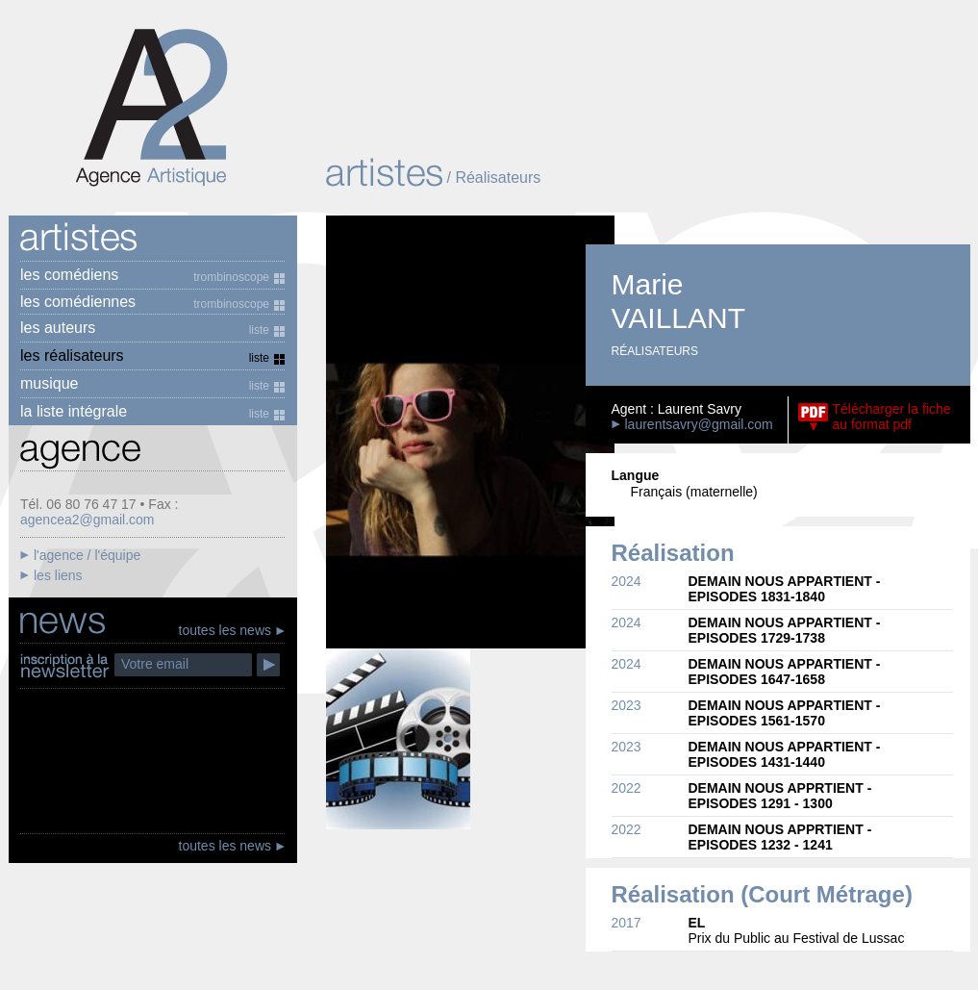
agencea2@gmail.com (87, 519)
